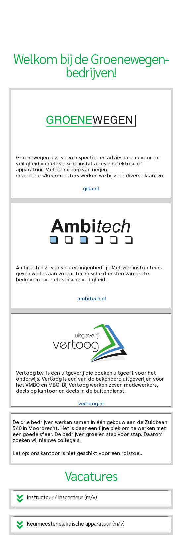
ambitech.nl (91, 298)
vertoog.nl (91, 403)
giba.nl (91, 188)
